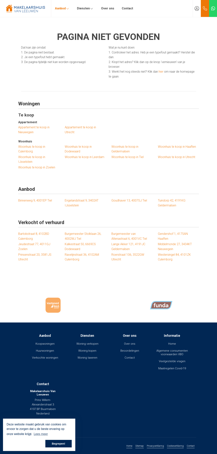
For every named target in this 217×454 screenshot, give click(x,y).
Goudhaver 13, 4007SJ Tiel (129, 200)
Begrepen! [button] (58, 443)
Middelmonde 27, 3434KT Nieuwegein (175, 246)
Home (129, 445)
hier (161, 71)
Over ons (107, 8)
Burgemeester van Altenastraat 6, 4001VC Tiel (129, 236)
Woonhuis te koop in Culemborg (31, 149)
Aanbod (62, 8)
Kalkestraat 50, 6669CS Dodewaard (80, 246)
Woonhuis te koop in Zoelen (36, 167)
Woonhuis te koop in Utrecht (176, 157)
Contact (127, 8)
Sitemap (139, 445)
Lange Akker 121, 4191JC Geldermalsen (128, 246)
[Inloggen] (197, 8)
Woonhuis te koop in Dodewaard (78, 149)
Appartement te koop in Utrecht (80, 129)
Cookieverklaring (175, 445)
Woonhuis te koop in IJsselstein (31, 159)
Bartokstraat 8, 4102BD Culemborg (33, 236)
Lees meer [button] (41, 434)
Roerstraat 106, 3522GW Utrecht (127, 257)
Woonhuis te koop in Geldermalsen (124, 149)
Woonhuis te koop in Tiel (127, 157)
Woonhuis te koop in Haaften (177, 146)
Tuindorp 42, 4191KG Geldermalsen (171, 203)
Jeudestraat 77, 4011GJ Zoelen (34, 246)
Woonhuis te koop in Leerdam (84, 157)
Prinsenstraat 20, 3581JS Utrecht (34, 257)
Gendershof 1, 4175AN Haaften (173, 236)
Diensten (85, 8)
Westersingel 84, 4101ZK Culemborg (174, 257)
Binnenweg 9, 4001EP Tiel (35, 200)
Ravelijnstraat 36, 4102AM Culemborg (82, 257)
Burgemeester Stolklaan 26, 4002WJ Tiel (83, 236)
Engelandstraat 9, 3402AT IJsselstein (81, 203)
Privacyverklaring (155, 445)
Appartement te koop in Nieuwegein (33, 129)
